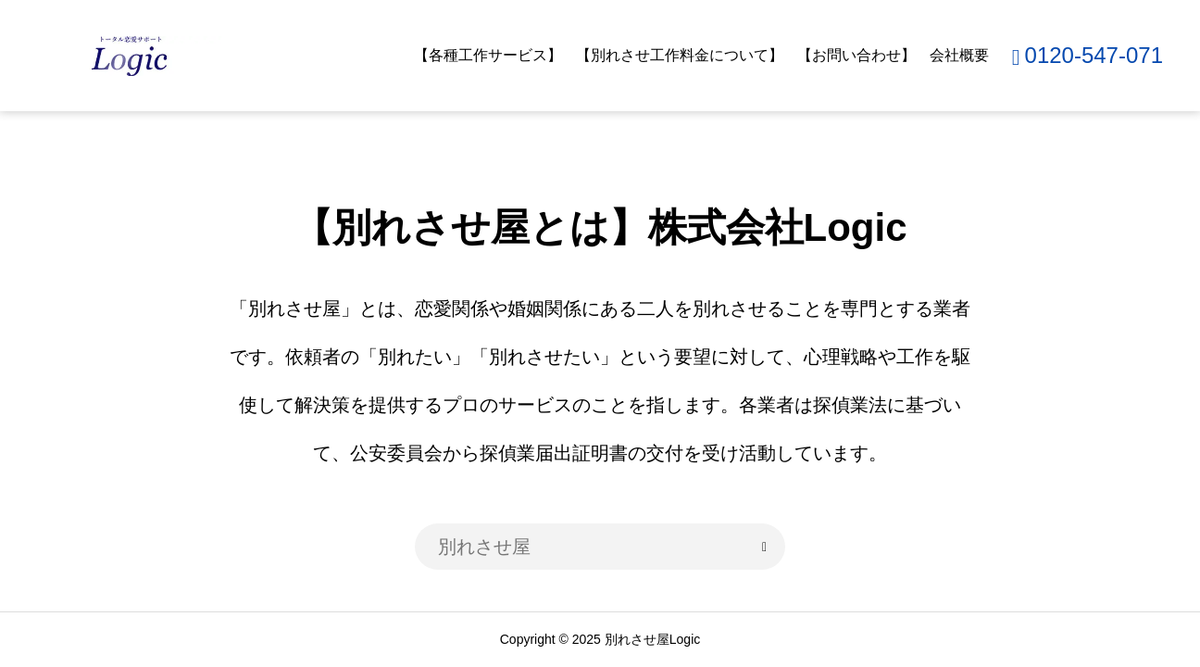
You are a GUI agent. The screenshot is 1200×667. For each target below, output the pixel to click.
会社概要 (959, 55)
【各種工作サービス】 (488, 55)
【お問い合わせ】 (856, 55)
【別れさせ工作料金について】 (679, 55)
